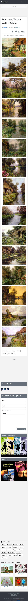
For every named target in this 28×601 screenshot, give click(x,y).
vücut (20, 549)
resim (8, 350)
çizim (9, 555)
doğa (19, 350)
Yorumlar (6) (17, 27)
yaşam (15, 549)
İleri (7, 389)
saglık (21, 544)
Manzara (5, 27)
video (3, 547)
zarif (9, 353)
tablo (4, 350)
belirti (20, 555)
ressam (4, 353)
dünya (18, 552)
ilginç (3, 544)
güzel (13, 353)
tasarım (15, 547)
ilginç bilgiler (11, 552)
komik (9, 547)
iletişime (18, 599)
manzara (13, 350)
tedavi (3, 555)
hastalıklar (4, 557)
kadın (9, 549)
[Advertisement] (14, 12)
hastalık (4, 552)
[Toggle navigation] (25, 2)
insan (9, 544)
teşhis (15, 555)
